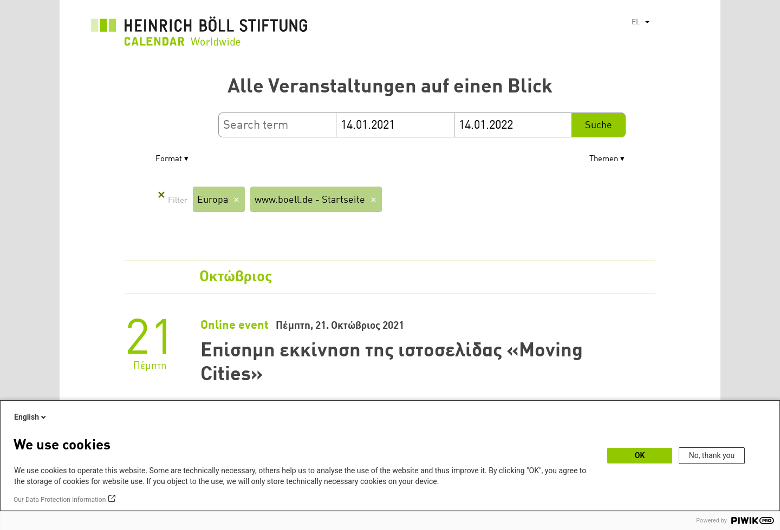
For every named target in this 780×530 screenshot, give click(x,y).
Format (168, 159)
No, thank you (712, 455)
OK (640, 455)
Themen (603, 159)
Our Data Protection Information (60, 500)
